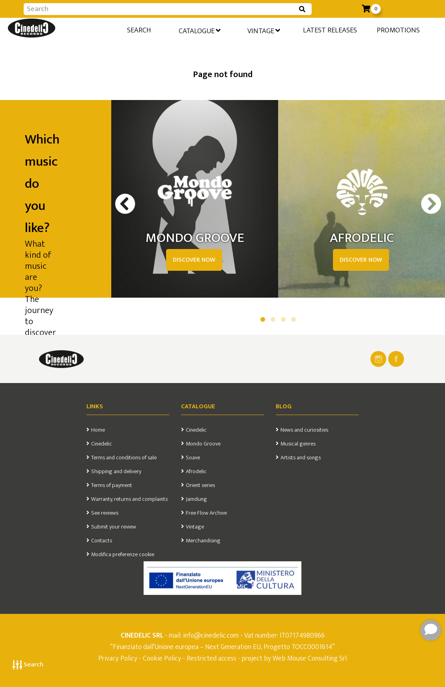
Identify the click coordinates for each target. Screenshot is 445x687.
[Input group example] (160, 9)
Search (28, 664)
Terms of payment (111, 485)
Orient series (200, 485)
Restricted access (211, 658)
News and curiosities (304, 430)
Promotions (397, 30)
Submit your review (113, 527)
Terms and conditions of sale (124, 457)
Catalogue (197, 30)
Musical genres (298, 444)
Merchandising (203, 540)
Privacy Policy (118, 658)
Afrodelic (196, 471)
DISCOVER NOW (194, 260)
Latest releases (329, 30)
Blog (284, 406)
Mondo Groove (203, 444)
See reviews (104, 513)
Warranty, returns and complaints (129, 499)
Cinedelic (101, 444)
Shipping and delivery (116, 471)
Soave (193, 457)
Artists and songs (300, 457)
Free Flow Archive (206, 513)
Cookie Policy (162, 658)
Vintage (262, 30)
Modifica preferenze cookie (122, 554)
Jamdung (196, 499)
